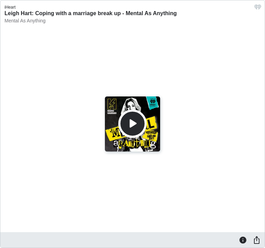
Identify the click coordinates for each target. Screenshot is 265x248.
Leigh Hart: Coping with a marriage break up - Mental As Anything (90, 13)
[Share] (257, 240)
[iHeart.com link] (257, 9)
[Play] (132, 124)
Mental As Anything (25, 20)
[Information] (243, 240)
